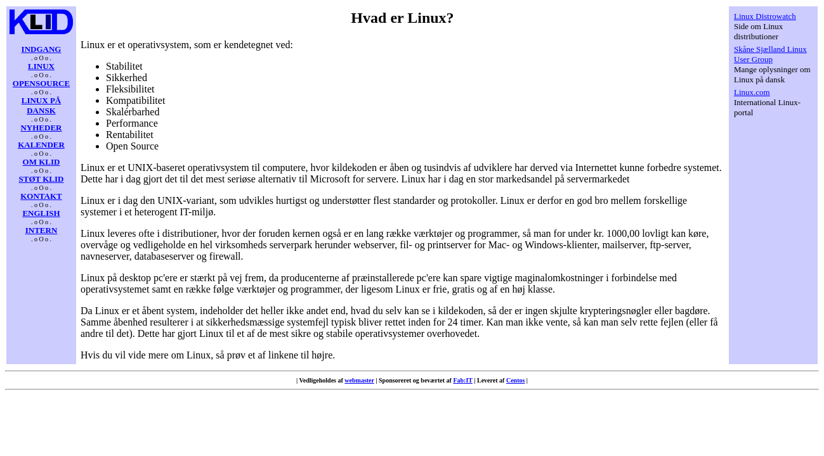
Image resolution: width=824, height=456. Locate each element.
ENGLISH (41, 213)
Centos (515, 380)
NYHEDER (41, 127)
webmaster (359, 380)
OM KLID (41, 162)
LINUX (41, 66)
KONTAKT (41, 196)
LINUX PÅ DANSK (41, 105)
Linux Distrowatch (765, 16)
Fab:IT (462, 380)
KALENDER (41, 144)
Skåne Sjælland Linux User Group (770, 54)
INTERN (41, 230)
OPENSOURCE (41, 83)
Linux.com (752, 92)
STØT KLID (41, 179)
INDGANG (42, 49)
